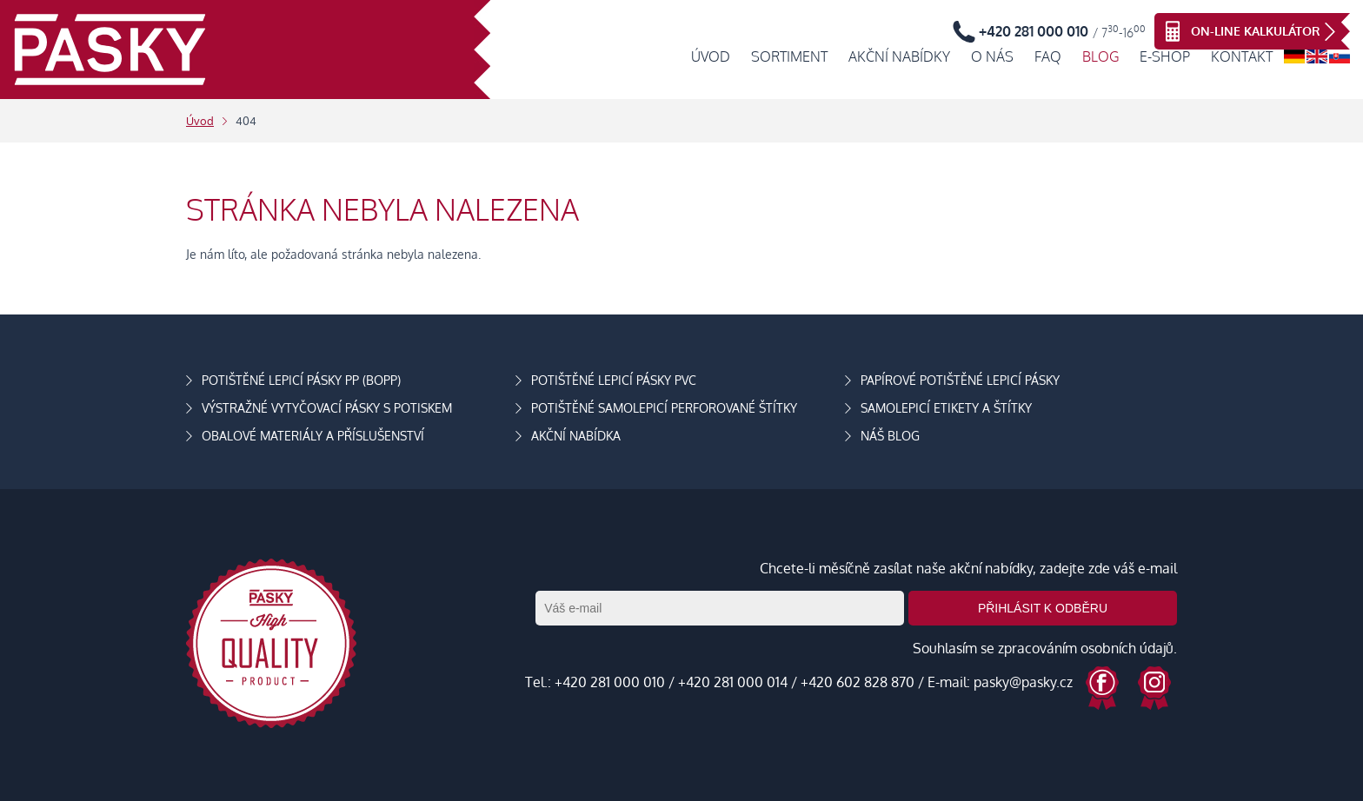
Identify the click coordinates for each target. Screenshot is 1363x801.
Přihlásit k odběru (1042, 608)
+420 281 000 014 (733, 682)
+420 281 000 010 (610, 682)
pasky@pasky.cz (1023, 682)
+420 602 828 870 (857, 682)
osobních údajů (1127, 648)
